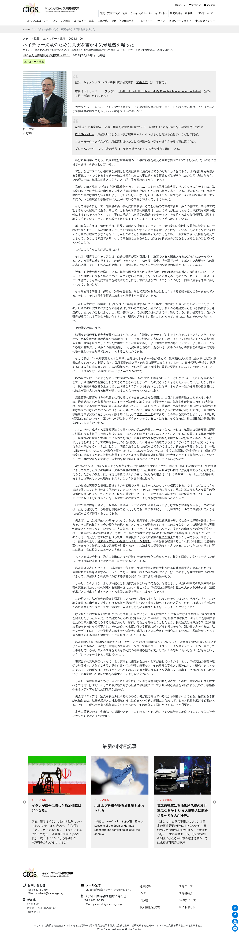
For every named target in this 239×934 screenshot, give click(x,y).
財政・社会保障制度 (123, 20)
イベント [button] (160, 13)
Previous (24, 802)
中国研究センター (205, 20)
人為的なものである (132, 371)
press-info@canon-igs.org (107, 904)
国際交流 (103, 20)
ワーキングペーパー (141, 13)
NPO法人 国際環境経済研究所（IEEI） (46, 55)
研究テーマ (186, 886)
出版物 (144, 900)
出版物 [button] (189, 13)
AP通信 (79, 127)
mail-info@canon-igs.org (49, 893)
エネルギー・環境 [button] (34, 61)
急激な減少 (166, 537)
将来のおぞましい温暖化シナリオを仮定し (124, 541)
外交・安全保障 (61, 20)
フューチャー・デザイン (151, 20)
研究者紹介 (176, 13)
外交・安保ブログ (109, 13)
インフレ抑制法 (182, 339)
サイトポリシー (188, 907)
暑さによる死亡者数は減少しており (178, 410)
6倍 (192, 272)
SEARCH (209, 5)
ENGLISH (180, 5)
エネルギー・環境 (84, 20)
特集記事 (145, 886)
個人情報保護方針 (151, 907)
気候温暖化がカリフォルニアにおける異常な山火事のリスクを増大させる (157, 186)
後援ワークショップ (180, 20)
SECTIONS (195, 5)
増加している (145, 414)
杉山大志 (142, 82)
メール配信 (93, 885)
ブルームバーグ (85, 148)
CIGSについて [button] (205, 13)
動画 (124, 13)
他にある (184, 366)
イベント (145, 893)
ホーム (26, 29)
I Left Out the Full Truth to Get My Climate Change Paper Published (160, 91)
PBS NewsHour (84, 134)
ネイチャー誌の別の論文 (129, 401)
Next (214, 802)
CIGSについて (187, 900)
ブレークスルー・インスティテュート (174, 646)
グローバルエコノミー (36, 20)
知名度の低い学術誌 (138, 626)
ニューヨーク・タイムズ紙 (92, 141)
